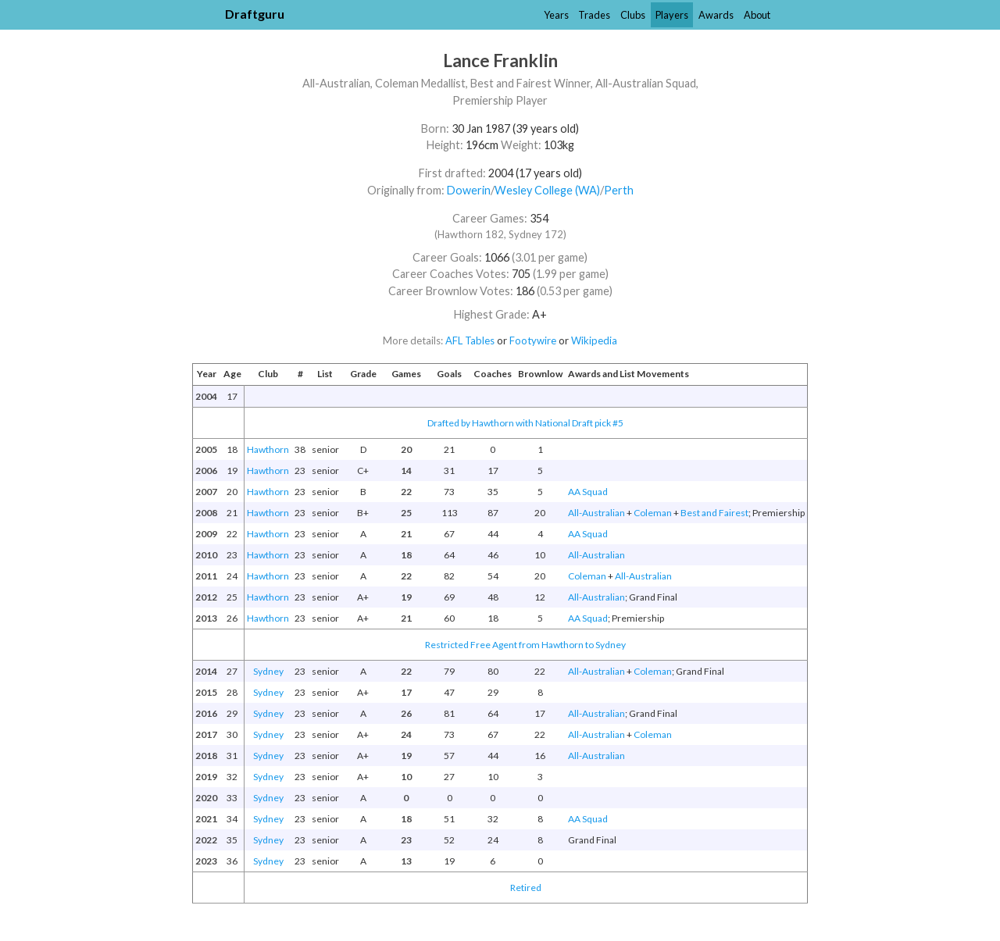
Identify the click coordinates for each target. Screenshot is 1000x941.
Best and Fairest (714, 513)
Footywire (532, 340)
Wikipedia (594, 340)
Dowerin (469, 190)
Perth (619, 190)
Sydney (268, 671)
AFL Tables (470, 340)
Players (671, 15)
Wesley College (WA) (547, 190)
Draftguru (254, 13)
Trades (594, 15)
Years (556, 15)
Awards (716, 15)
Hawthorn (268, 449)
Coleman (653, 513)
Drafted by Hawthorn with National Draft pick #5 (525, 423)
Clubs (632, 15)
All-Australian (596, 513)
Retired (525, 887)
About (757, 15)
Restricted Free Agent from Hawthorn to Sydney (525, 645)
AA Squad (588, 491)
